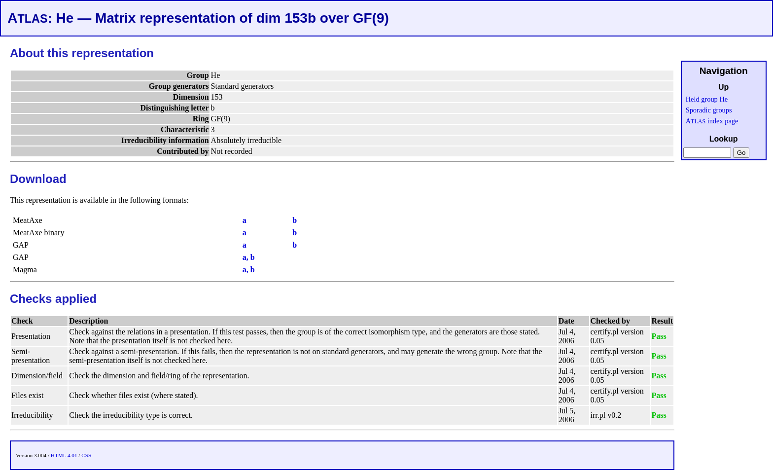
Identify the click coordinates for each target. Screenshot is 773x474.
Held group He (707, 99)
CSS (86, 455)
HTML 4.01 (64, 455)
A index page (712, 121)
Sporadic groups (709, 110)
